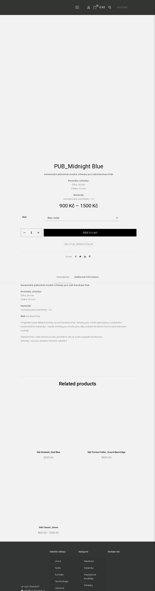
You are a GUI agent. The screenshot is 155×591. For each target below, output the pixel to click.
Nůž (24, 177)
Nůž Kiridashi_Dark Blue (48, 412)
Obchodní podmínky (67, 581)
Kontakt (122, 7)
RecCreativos (61, 576)
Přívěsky (88, 545)
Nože (58, 528)
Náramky (89, 528)
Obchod (59, 548)
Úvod (58, 521)
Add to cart (90, 192)
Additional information (86, 237)
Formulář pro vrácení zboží (35, 585)
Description (63, 237)
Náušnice (89, 521)
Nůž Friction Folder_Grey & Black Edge (106, 412)
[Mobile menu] (77, 7)
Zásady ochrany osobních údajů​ (37, 581)
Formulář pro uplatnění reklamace (99, 581)
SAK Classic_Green (48, 487)
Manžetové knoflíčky (90, 536)
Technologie (61, 541)
